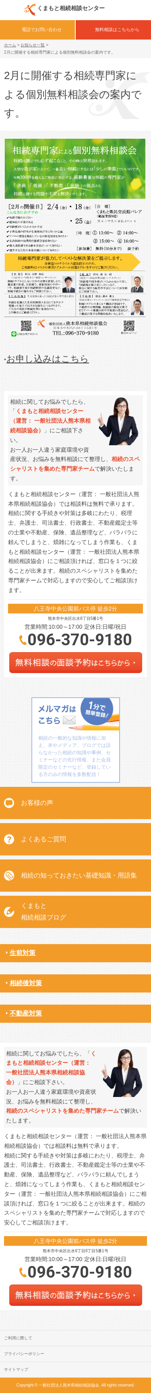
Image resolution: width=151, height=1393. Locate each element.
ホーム (10, 45)
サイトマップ (16, 1369)
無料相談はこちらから (117, 29)
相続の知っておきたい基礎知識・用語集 (79, 875)
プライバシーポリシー (24, 1353)
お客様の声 (37, 802)
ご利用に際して (18, 1338)
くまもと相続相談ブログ (43, 911)
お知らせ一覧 (33, 45)
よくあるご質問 (43, 839)
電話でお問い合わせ (42, 29)
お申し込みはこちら (47, 359)
